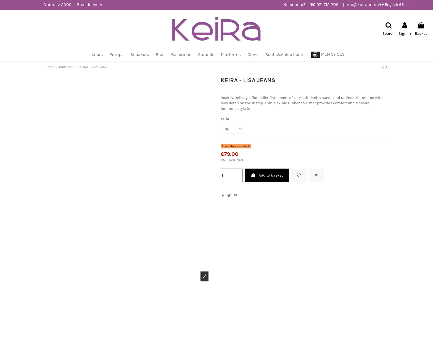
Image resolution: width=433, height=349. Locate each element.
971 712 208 (327, 4)
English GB (394, 4)
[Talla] (232, 129)
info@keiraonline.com (367, 4)
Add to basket (267, 175)
